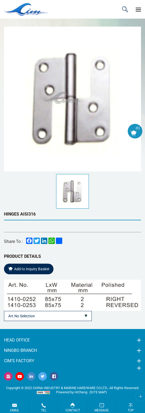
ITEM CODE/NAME (125, 9)
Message (101, 410)
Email (14, 410)
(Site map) (98, 392)
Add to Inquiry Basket (31, 269)
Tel (43, 410)
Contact (72, 410)
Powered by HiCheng (71, 392)
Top (131, 410)
